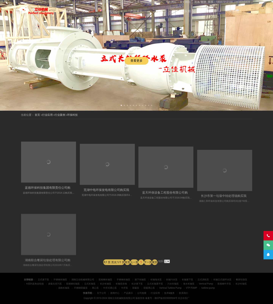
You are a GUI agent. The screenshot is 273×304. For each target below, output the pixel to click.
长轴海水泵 (156, 279)
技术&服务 (210, 11)
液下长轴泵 (140, 279)
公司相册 (160, 11)
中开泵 (124, 288)
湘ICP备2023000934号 (165, 298)
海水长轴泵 (189, 283)
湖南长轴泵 (64, 288)
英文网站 (185, 1)
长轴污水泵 (171, 279)
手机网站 (171, 1)
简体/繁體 (200, 1)
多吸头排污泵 (55, 283)
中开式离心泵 (110, 288)
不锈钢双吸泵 (81, 288)
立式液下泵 (43, 279)
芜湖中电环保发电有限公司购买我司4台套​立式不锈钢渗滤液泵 (125, 228)
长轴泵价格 (121, 283)
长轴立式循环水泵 (222, 279)
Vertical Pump (206, 283)
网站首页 (68, 11)
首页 (37, 114)
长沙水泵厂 (183, 298)
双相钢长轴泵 (105, 279)
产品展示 (136, 11)
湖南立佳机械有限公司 (82, 279)
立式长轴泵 (90, 283)
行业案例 (60, 114)
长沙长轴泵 (105, 283)
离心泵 (95, 288)
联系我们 (235, 11)
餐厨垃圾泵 (241, 279)
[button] (121, 105)
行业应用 (185, 11)
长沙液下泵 (137, 283)
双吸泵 (135, 288)
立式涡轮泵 (203, 279)
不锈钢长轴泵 (60, 279)
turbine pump (208, 288)
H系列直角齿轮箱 (35, 283)
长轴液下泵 (187, 279)
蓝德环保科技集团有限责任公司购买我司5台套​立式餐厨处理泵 (66, 223)
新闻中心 (112, 11)
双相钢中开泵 (224, 283)
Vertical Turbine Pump (170, 288)
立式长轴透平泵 (155, 283)
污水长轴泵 (173, 283)
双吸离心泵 (149, 288)
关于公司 (88, 11)
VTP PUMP (191, 288)
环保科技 (72, 114)
